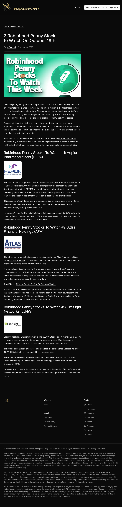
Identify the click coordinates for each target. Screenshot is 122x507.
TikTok (88, 430)
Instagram (89, 413)
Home (77, 7)
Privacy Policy (49, 422)
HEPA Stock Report (14, 186)
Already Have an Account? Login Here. (102, 7)
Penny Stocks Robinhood (14, 26)
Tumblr (88, 435)
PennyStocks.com (13, 449)
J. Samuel (11, 47)
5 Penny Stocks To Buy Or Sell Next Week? (36, 284)
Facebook (89, 409)
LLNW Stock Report (53, 337)
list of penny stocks (27, 182)
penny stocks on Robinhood (46, 123)
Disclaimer (48, 417)
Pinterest (89, 426)
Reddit (88, 422)
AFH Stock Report (16, 260)
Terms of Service (50, 426)
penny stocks (24, 104)
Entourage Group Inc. (57, 449)
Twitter (88, 405)
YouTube (89, 417)
